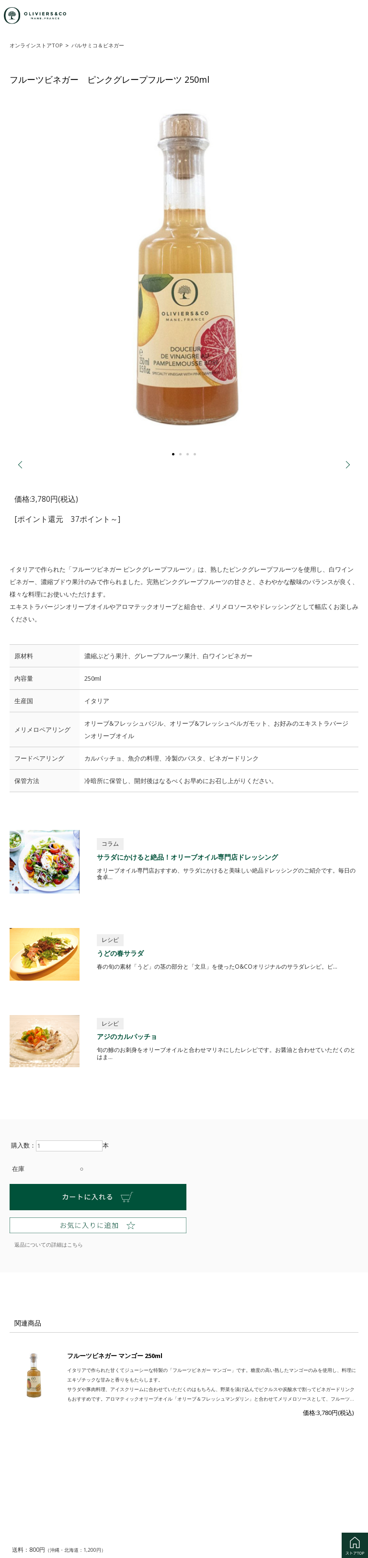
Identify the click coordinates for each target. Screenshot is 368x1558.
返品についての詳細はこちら (48, 1243)
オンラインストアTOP (36, 45)
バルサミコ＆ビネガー (97, 45)
